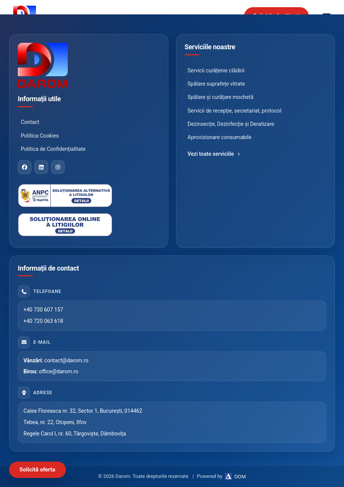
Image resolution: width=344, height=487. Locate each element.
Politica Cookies (40, 136)
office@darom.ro (58, 371)
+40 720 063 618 (43, 321)
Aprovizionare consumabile (220, 137)
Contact (30, 122)
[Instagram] (58, 167)
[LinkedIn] (41, 167)
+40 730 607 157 (43, 310)
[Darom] (89, 65)
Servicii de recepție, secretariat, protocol (235, 111)
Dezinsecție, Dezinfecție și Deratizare (231, 124)
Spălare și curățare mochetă (221, 97)
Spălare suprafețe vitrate (216, 84)
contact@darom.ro (66, 360)
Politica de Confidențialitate (53, 149)
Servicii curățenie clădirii (216, 70)
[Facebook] (24, 167)
